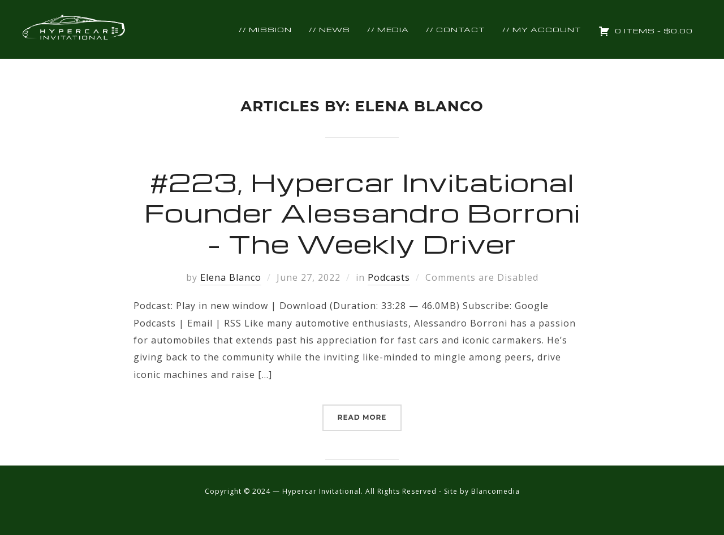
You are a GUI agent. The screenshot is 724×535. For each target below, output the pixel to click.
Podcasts (389, 277)
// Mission (265, 29)
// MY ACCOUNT (541, 29)
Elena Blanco (230, 277)
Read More (362, 417)
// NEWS (329, 29)
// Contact (455, 29)
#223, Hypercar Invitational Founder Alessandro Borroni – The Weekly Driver (362, 212)
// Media (388, 29)
